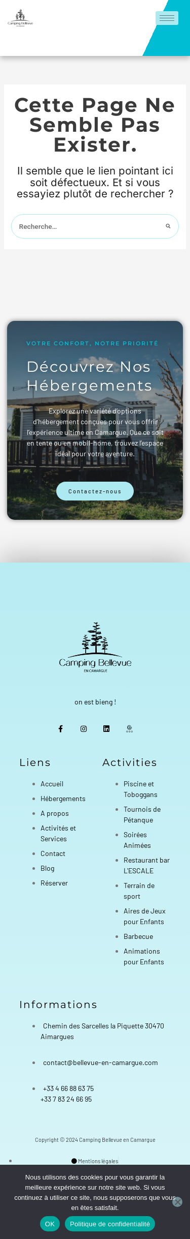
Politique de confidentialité (110, 1224)
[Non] (177, 1202)
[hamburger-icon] (167, 18)
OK (50, 1224)
